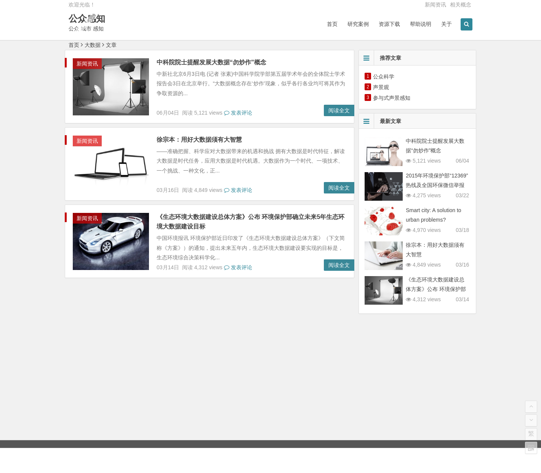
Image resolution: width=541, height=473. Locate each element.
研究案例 (358, 24)
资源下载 (389, 24)
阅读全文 (339, 110)
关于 (446, 24)
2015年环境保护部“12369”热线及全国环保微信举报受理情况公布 (437, 185)
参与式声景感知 (391, 98)
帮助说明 (420, 24)
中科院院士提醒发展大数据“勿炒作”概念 (211, 62)
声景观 (381, 87)
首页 (332, 24)
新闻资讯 (435, 5)
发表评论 (238, 113)
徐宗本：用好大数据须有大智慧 (199, 139)
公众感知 (87, 18)
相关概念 (460, 5)
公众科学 (383, 77)
